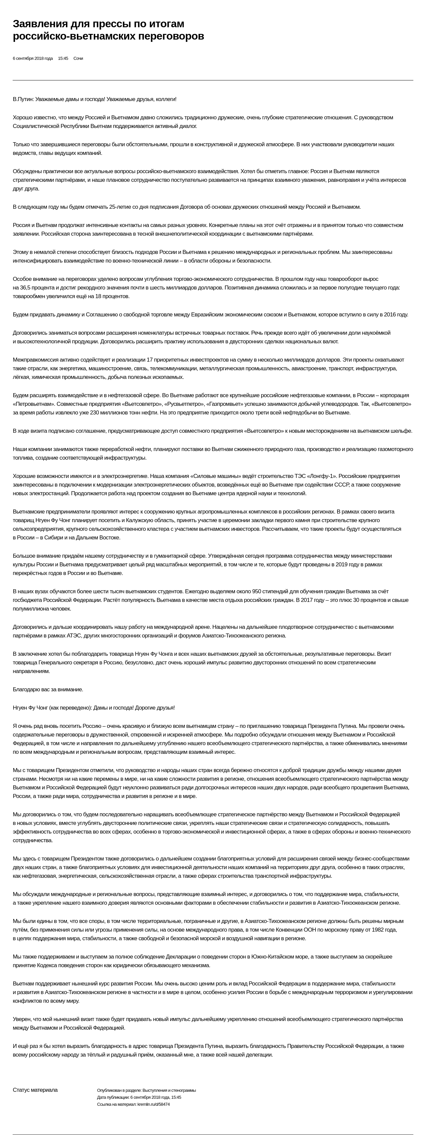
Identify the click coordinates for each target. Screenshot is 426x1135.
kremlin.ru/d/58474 (153, 1104)
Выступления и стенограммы (169, 1090)
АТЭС (74, 635)
